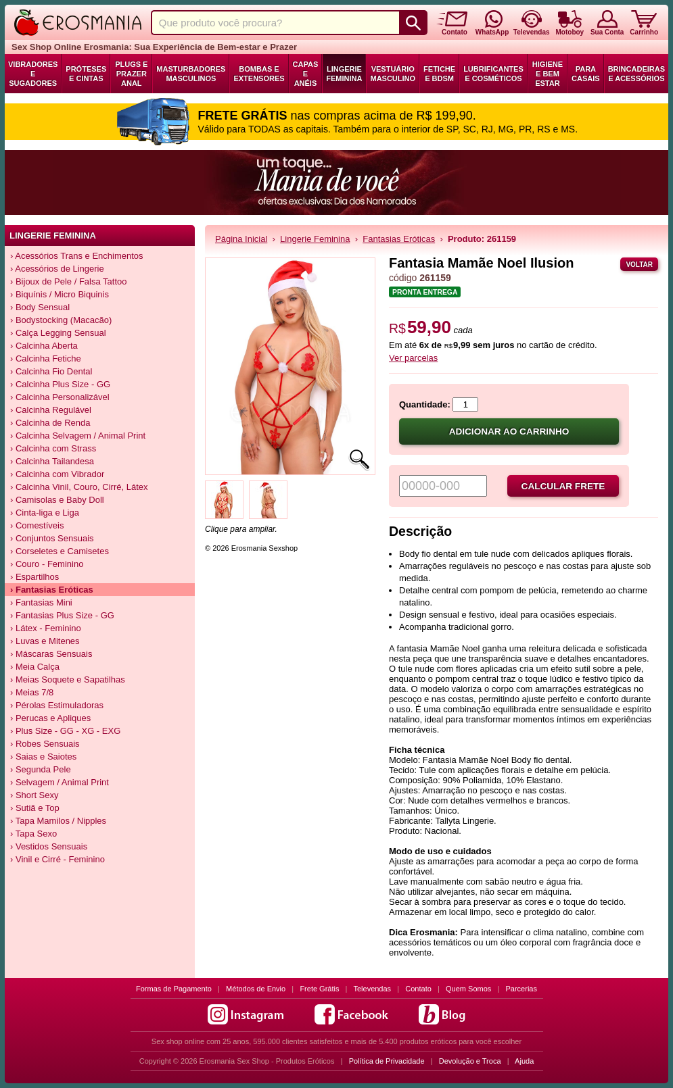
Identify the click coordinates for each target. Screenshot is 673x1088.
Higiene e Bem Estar (547, 73)
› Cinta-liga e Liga (44, 513)
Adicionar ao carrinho (509, 431)
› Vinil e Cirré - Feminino (57, 859)
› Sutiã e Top (35, 808)
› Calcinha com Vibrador (57, 474)
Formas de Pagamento (174, 989)
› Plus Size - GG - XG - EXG (65, 731)
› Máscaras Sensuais (51, 654)
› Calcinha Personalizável (60, 397)
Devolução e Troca (470, 1061)
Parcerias (521, 989)
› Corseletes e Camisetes (59, 551)
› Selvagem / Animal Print (59, 782)
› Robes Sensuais (45, 744)
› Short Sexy (34, 795)
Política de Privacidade (387, 1061)
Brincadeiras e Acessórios (636, 73)
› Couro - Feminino (46, 564)
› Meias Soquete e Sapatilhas (67, 679)
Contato (418, 989)
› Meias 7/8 (31, 692)
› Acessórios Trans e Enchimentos (76, 256)
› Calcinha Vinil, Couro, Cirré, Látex (79, 487)
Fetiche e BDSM (439, 73)
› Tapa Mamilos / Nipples (58, 821)
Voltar (639, 264)
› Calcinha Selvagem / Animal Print (77, 435)
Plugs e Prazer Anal (131, 73)
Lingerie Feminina (344, 73)
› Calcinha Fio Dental (51, 371)
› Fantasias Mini (41, 602)
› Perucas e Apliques (50, 718)
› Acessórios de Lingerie (57, 269)
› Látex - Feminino (45, 628)
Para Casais (586, 73)
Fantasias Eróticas (399, 239)
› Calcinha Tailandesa (52, 461)
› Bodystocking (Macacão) (61, 320)
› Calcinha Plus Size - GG (60, 384)
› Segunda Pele (40, 769)
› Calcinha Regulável (50, 410)
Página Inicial (241, 239)
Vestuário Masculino (392, 73)
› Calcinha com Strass (53, 448)
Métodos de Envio (255, 989)
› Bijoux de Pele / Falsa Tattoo (68, 281)
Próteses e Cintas (86, 73)
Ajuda (524, 1061)
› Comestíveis (37, 525)
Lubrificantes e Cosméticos (493, 73)
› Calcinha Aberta (44, 346)
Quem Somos (468, 989)
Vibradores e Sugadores (32, 73)
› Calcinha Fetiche (45, 358)
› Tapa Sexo (33, 834)
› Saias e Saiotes (43, 756)
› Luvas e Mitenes (45, 641)
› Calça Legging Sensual (58, 333)
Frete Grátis (319, 989)
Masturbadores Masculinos (190, 73)
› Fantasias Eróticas (51, 590)
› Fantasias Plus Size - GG (62, 615)
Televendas (372, 989)
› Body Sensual (40, 307)
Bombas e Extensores (258, 73)
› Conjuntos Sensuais (52, 538)
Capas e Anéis (306, 73)
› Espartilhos (34, 577)
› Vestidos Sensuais (48, 846)
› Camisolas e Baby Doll (57, 500)
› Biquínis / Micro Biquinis (59, 294)
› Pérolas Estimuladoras (56, 705)
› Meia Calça (35, 667)
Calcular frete (563, 486)
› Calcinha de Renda (50, 423)
